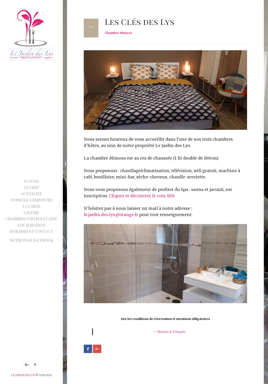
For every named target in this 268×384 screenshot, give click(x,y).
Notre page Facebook (31, 240)
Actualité (31, 193)
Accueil (31, 181)
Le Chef (31, 187)
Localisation (31, 225)
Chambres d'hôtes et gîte (31, 218)
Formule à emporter (31, 199)
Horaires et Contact (31, 231)
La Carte (31, 206)
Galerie (31, 212)
